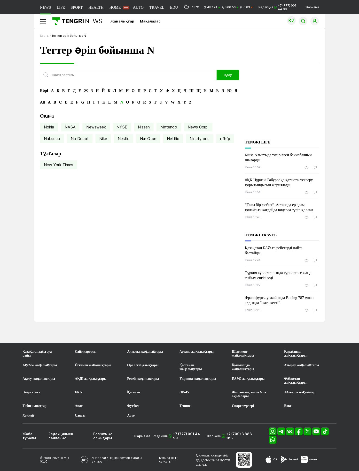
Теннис (185, 406)
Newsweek (96, 127)
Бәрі (44, 91)
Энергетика (31, 392)
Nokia (49, 127)
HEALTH (96, 7)
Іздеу (228, 75)
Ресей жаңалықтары (143, 379)
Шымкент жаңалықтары (243, 353)
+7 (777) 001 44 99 (186, 436)
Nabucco (52, 138)
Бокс (287, 406)
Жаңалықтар (122, 21)
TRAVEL (156, 7)
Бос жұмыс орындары (102, 436)
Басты (44, 35)
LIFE (61, 7)
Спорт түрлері (243, 406)
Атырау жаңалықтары (301, 365)
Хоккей (28, 415)
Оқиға (184, 392)
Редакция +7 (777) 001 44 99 (277, 7)
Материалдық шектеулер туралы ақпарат (117, 459)
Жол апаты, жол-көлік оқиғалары (249, 394)
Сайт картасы (85, 351)
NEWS (45, 7)
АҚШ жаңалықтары (91, 379)
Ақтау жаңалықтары (39, 379)
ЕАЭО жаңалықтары (248, 379)
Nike (103, 138)
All (42, 102)
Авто (131, 415)
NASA (70, 127)
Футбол (133, 406)
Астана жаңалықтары (197, 351)
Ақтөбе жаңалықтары (40, 365)
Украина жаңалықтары (198, 379)
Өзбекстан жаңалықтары (295, 380)
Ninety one (200, 138)
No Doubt (80, 138)
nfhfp (225, 138)
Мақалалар (150, 21)
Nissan (144, 127)
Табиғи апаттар (35, 406)
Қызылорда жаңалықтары (243, 367)
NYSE (122, 127)
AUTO (138, 7)
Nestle (123, 138)
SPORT (77, 7)
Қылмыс (133, 392)
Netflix (173, 138)
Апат (79, 406)
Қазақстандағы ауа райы (37, 353)
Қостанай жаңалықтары (191, 367)
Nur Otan (148, 138)
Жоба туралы (29, 436)
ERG (78, 392)
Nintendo (168, 127)
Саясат (80, 415)
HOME (115, 7)
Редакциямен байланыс (60, 436)
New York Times (58, 164)
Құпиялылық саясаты (168, 459)
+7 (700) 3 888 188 (239, 436)
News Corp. (198, 127)
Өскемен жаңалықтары (93, 365)
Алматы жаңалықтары (145, 351)
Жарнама (312, 7)
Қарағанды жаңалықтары (295, 353)
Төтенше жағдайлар (299, 392)
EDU (174, 7)
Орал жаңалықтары (142, 365)
